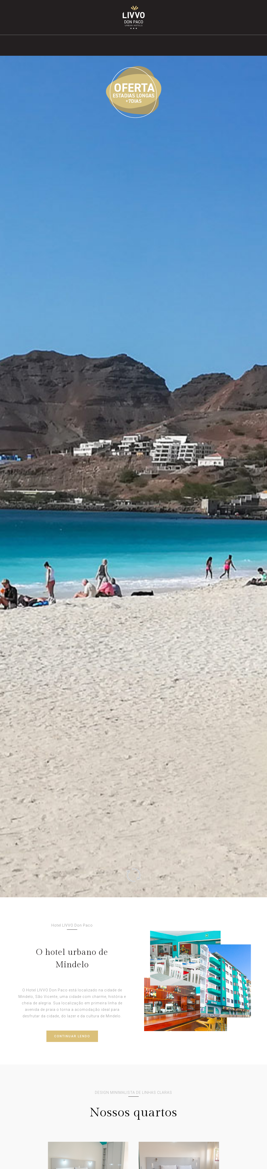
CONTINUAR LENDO (72, 1036)
